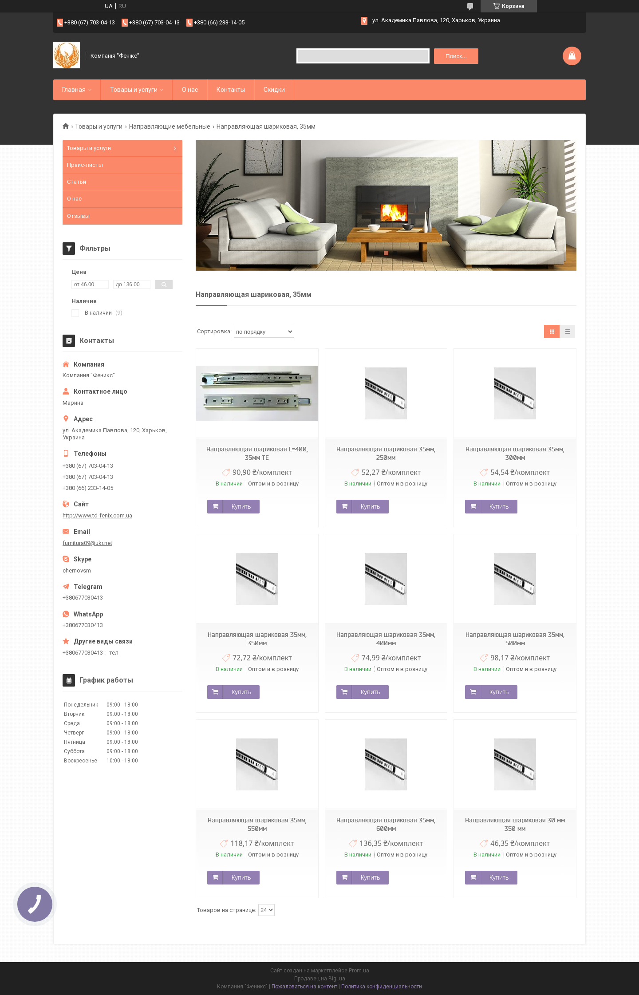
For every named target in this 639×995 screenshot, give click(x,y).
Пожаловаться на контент (304, 986)
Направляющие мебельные (169, 126)
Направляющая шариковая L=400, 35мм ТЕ (257, 453)
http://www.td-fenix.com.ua (97, 515)
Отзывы (78, 216)
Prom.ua (359, 970)
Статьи (76, 181)
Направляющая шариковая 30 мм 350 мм (515, 824)
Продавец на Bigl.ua (319, 978)
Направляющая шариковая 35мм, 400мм (385, 639)
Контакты (231, 89)
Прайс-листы (85, 165)
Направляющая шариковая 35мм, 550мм (257, 824)
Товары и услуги (134, 89)
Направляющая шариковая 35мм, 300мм (514, 453)
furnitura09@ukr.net (87, 543)
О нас (190, 89)
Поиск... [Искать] (456, 56)
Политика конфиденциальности (381, 986)
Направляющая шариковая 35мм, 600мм (385, 824)
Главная (74, 89)
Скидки (274, 89)
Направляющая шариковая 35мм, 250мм (385, 453)
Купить (241, 506)
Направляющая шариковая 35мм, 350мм (257, 639)
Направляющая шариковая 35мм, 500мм (514, 639)
